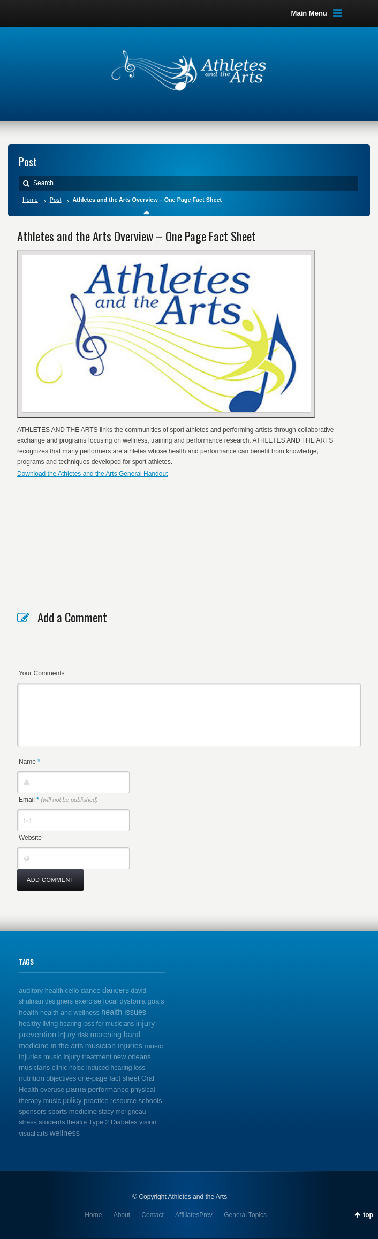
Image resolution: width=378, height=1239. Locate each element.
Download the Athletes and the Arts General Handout (92, 473)
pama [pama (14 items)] (76, 1088)
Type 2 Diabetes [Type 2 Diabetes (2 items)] (113, 1122)
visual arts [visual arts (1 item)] (33, 1133)
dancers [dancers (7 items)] (115, 990)
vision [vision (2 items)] (147, 1122)
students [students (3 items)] (52, 1122)
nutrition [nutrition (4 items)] (31, 1078)
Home (30, 199)
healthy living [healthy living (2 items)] (38, 1024)
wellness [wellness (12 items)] (65, 1133)
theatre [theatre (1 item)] (77, 1122)
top (368, 1215)
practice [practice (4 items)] (96, 1101)
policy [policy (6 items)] (72, 1100)
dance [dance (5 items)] (91, 990)
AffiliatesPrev (194, 1215)
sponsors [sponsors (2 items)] (32, 1111)
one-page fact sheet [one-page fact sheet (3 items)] (109, 1078)
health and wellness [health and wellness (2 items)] (70, 1012)
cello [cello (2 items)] (72, 990)
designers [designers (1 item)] (59, 1001)
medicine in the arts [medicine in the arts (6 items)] (51, 1046)
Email (58, 799)
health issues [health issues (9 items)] (123, 1012)
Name (29, 761)
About (122, 1215)
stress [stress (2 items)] (28, 1122)
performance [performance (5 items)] (108, 1089)
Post (56, 199)
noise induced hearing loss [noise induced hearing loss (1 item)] (107, 1067)
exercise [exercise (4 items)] (87, 1001)
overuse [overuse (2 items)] (52, 1089)
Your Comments (42, 673)
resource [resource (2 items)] (123, 1101)
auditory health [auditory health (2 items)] (41, 990)
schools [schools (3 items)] (150, 1101)
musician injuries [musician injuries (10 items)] (113, 1046)
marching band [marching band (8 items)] (115, 1034)
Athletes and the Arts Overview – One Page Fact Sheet (136, 236)
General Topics (245, 1215)
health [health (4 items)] (28, 1012)
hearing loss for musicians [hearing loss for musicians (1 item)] (97, 1024)
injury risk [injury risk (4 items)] (73, 1035)
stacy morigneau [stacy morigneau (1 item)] (122, 1111)
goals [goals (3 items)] (155, 1001)
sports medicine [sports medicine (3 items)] (72, 1111)
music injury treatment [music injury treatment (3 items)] (77, 1057)
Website (30, 837)
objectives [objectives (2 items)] (61, 1078)
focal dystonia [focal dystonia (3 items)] (124, 1001)
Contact (152, 1215)
